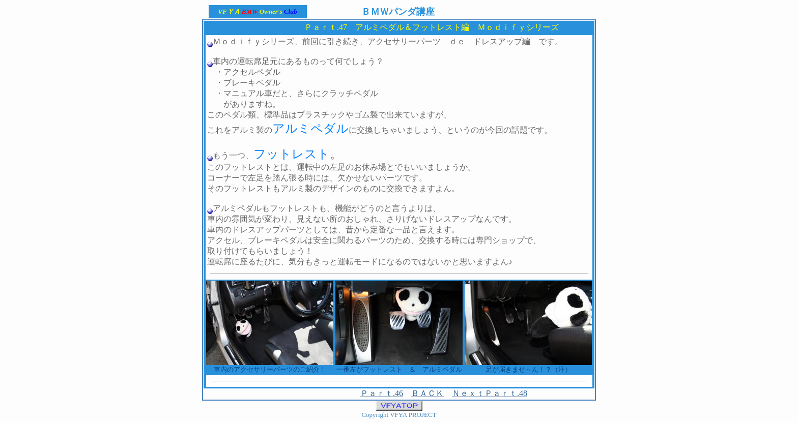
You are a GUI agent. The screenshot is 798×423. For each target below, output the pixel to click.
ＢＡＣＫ (427, 393)
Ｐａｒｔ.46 (381, 393)
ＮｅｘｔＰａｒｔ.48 (489, 393)
